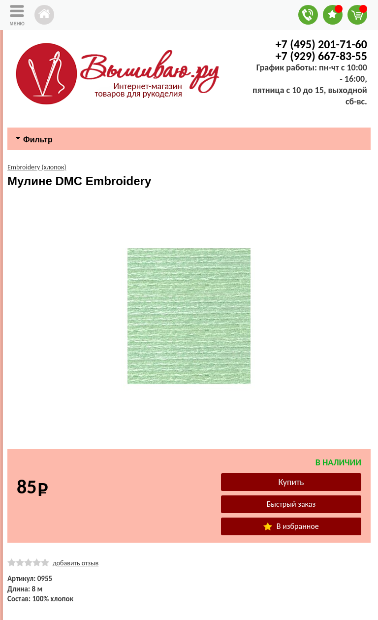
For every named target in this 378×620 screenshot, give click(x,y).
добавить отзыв (75, 563)
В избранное (290, 526)
